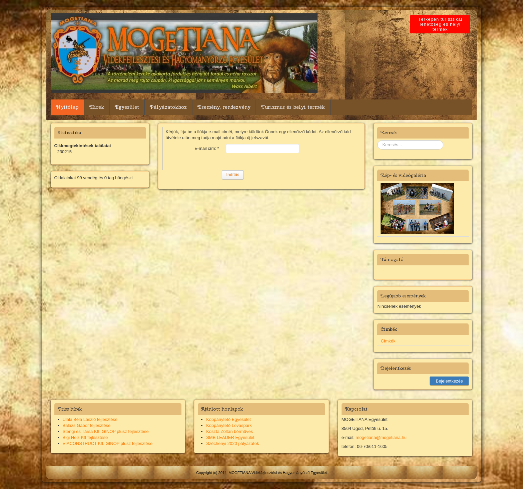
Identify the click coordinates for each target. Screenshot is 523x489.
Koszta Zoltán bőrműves (229, 431)
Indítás (232, 174)
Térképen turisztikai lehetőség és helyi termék (441, 24)
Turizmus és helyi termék (293, 107)
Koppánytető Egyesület (228, 419)
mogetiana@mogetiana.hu (381, 437)
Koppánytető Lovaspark (229, 425)
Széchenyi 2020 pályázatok (232, 443)
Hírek (96, 107)
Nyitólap (67, 107)
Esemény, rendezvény (223, 107)
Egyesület (127, 107)
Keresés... (377, 140)
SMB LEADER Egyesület (230, 437)
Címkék (388, 340)
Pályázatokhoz (168, 107)
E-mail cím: (206, 148)
